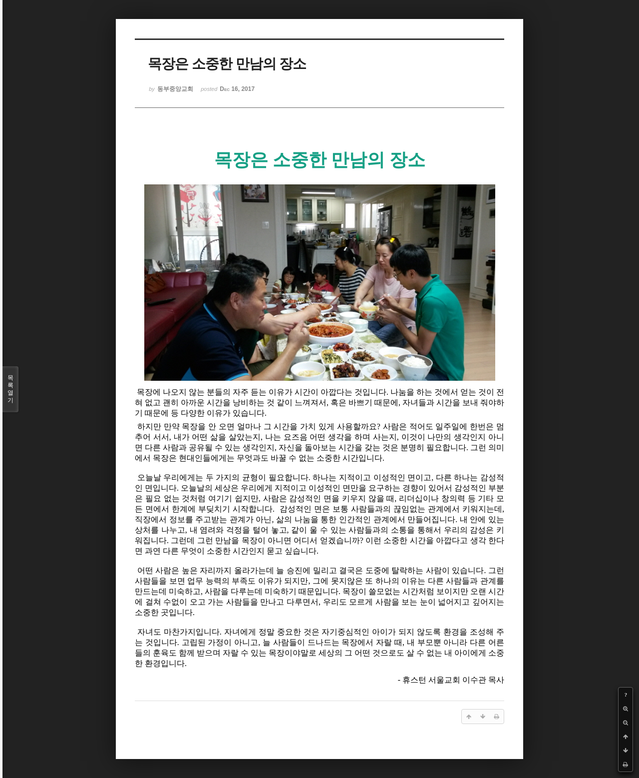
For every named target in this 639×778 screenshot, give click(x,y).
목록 (10, 389)
